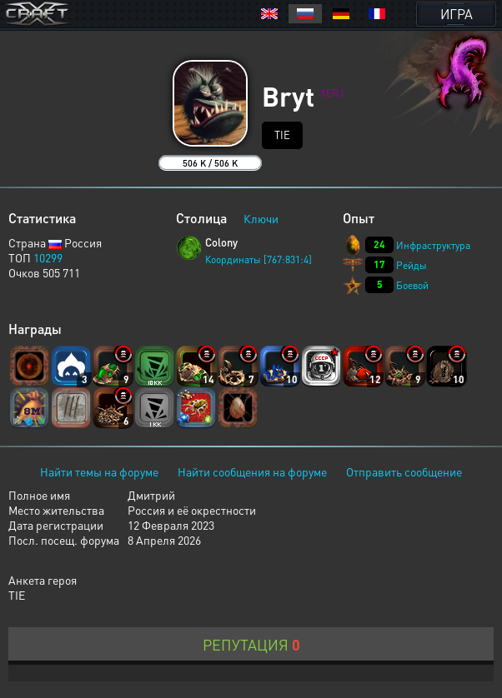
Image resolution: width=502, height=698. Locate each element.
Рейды (411, 265)
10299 (48, 257)
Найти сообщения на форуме (252, 471)
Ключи (261, 218)
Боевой (412, 285)
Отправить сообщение (404, 471)
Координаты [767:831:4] (258, 259)
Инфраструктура (433, 245)
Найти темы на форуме (99, 471)
